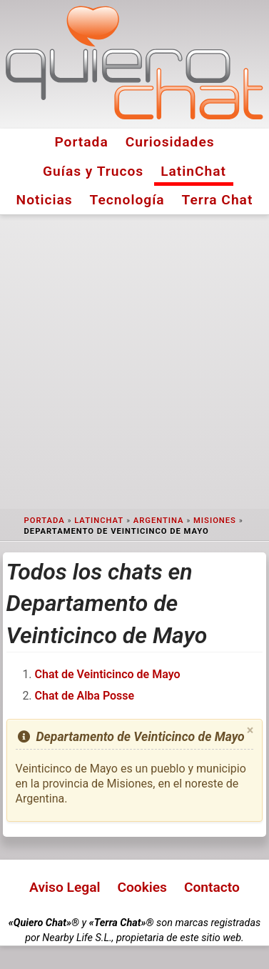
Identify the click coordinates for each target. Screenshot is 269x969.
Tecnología (127, 200)
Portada (81, 142)
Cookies (142, 887)
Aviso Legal (64, 887)
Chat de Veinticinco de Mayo (108, 674)
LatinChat (193, 171)
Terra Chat (217, 200)
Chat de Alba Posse (85, 695)
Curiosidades (170, 142)
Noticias (44, 200)
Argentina (158, 520)
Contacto (212, 887)
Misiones (214, 520)
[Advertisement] (134, 362)
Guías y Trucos (93, 171)
